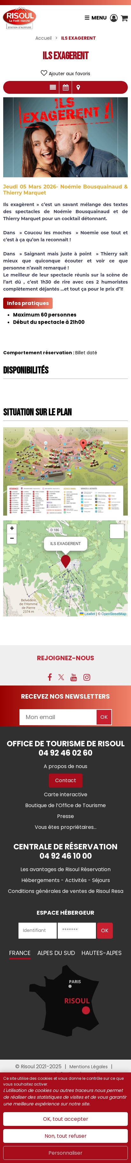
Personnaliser (65, 1153)
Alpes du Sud (56, 953)
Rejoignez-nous (65, 658)
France (20, 953)
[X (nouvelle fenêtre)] (61, 677)
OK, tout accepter (65, 1119)
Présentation (53, 87)
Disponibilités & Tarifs (65, 87)
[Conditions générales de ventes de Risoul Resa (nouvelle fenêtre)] (65, 891)
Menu (99, 17)
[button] (124, 18)
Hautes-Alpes (102, 953)
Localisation (78, 87)
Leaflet (87, 614)
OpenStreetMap (113, 614)
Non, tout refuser (66, 1136)
